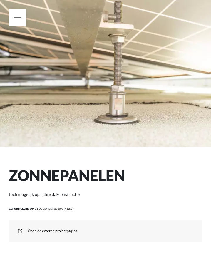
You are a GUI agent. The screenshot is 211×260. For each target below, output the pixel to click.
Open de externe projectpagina (47, 231)
